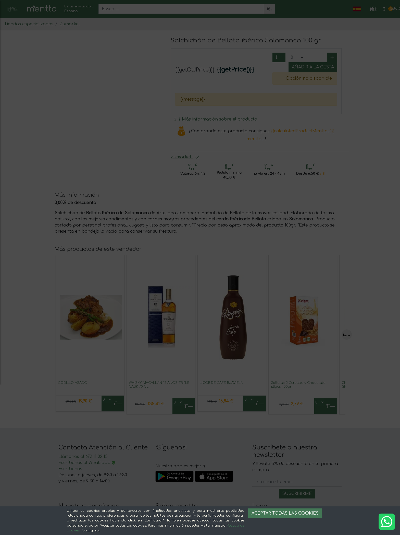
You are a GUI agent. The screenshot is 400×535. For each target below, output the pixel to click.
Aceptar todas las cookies (285, 513)
